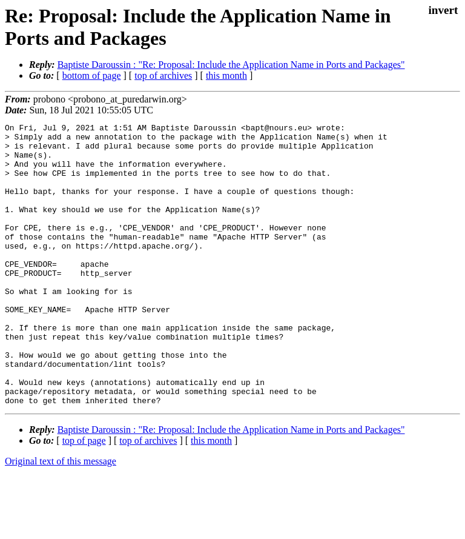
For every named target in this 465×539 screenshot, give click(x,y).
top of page (84, 497)
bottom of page (91, 75)
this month (226, 75)
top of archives (163, 75)
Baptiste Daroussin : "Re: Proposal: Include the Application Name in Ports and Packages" (231, 64)
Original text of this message (60, 517)
